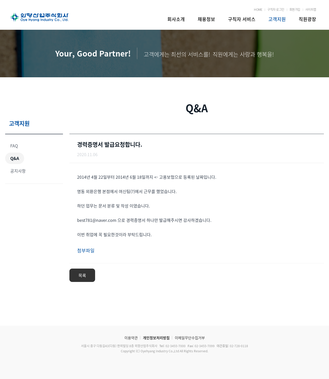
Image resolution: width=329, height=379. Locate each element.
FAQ (14, 146)
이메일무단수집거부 (190, 337)
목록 (82, 275)
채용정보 (206, 19)
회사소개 (176, 19)
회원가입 (294, 9)
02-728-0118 (232, 346)
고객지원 (277, 19)
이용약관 (131, 337)
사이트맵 (310, 9)
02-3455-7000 (172, 346)
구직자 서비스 (241, 19)
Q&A (14, 158)
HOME (258, 9)
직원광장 (307, 19)
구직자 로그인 (275, 9)
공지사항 (18, 171)
